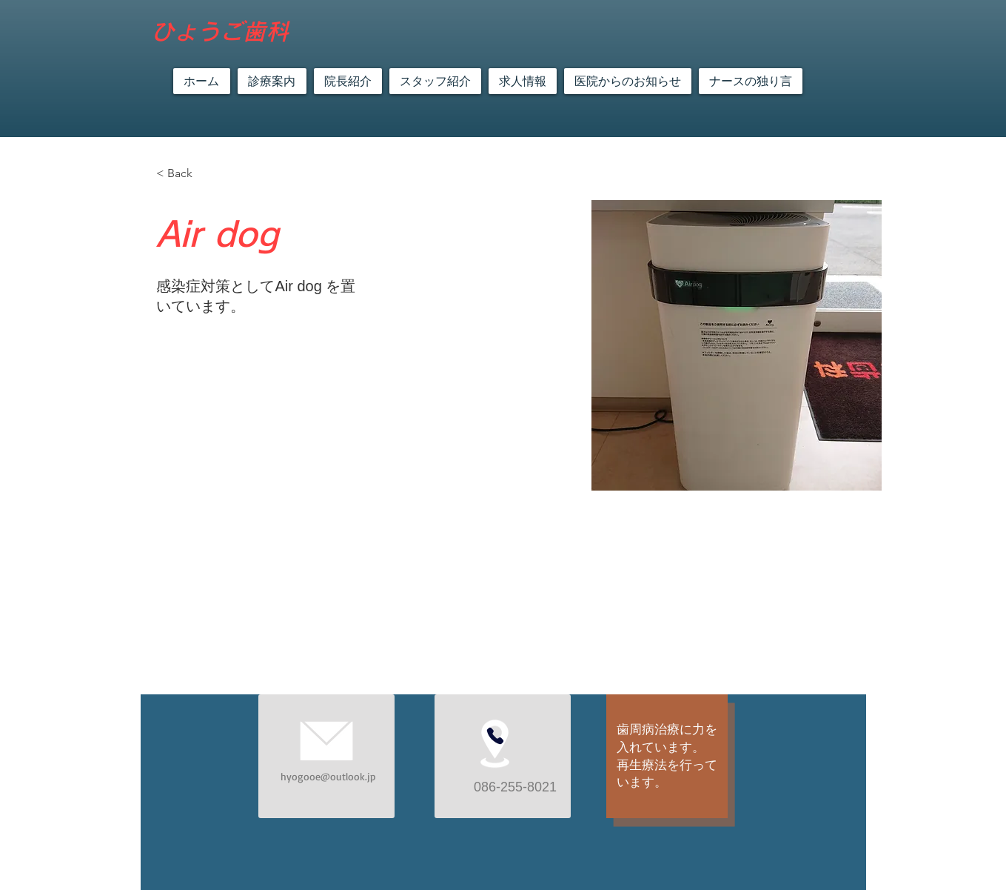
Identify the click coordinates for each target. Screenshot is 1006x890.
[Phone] (495, 735)
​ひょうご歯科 (220, 31)
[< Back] (185, 174)
